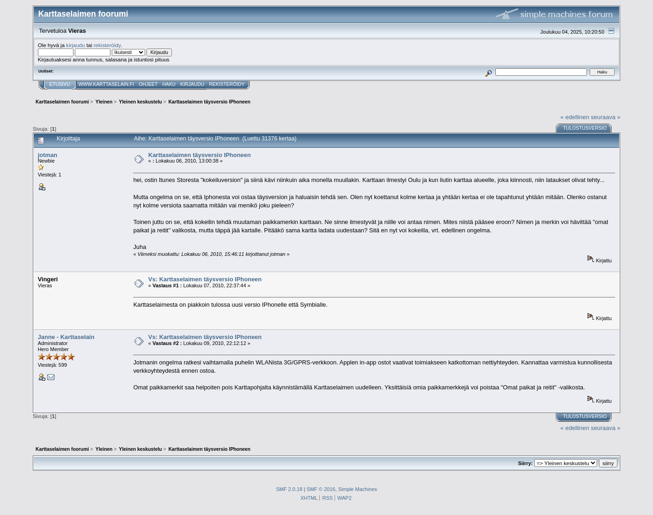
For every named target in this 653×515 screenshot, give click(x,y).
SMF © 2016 (320, 489)
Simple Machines (357, 489)
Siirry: (525, 463)
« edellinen (574, 117)
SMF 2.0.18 (289, 489)
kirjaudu (75, 45)
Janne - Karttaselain (66, 336)
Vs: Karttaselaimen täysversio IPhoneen (205, 279)
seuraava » (605, 117)
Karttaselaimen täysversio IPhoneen (199, 154)
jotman (47, 154)
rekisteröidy (107, 45)
